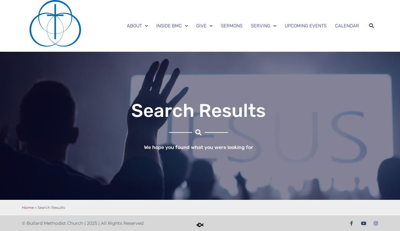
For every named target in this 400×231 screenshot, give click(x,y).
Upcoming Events (306, 26)
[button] (371, 26)
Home (28, 207)
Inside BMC (172, 26)
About (137, 26)
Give (204, 26)
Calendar (347, 26)
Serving (263, 26)
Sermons (231, 26)
